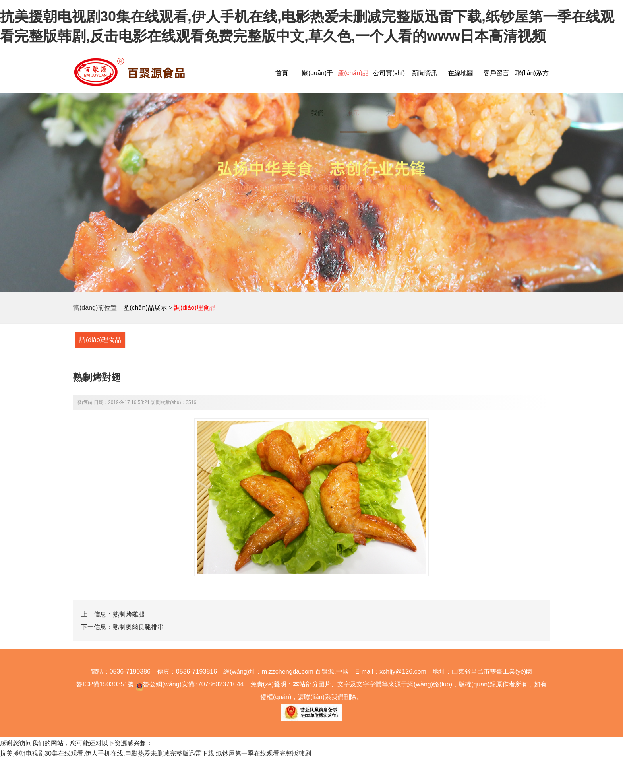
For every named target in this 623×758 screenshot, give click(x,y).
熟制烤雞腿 (129, 614)
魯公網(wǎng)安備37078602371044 (189, 684)
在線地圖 (460, 73)
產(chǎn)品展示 (144, 307)
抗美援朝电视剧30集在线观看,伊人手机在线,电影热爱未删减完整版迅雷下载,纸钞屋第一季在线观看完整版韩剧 (155, 753)
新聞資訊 (424, 73)
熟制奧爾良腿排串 (138, 627)
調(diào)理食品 (195, 307)
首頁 (281, 73)
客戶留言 (496, 73)
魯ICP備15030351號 (105, 684)
